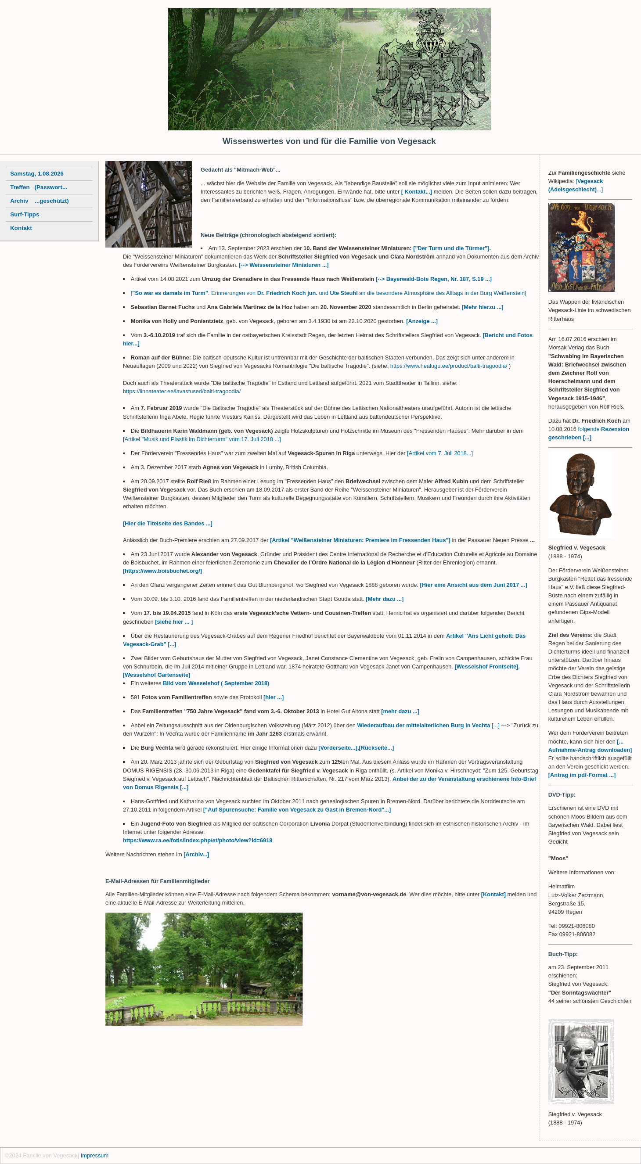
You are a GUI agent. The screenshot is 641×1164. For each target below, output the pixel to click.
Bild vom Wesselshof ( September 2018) (216, 683)
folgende (588, 429)
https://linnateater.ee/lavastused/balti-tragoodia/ (182, 391)
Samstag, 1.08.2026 (37, 173)
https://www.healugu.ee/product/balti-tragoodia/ (449, 366)
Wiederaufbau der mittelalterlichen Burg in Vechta (424, 725)
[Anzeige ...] (421, 321)
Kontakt (21, 228)
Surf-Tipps (24, 214)
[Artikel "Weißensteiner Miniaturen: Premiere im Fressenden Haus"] (361, 540)
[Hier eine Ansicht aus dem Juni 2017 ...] (473, 585)
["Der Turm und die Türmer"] (451, 248)
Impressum (94, 1155)
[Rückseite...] (376, 747)
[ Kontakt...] (417, 191)
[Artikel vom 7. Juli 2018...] (440, 453)
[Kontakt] (493, 894)
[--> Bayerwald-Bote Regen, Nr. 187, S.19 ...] (434, 279)
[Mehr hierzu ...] (483, 307)
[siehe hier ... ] (174, 621)
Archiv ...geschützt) (39, 201)
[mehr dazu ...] (400, 711)
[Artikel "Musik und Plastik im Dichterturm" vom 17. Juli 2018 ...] (202, 439)
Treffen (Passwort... (38, 187)
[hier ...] (273, 697)
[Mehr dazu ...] (384, 599)
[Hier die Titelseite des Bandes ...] (167, 523)
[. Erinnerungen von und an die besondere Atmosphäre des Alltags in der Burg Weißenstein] (328, 293)
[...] (496, 725)
